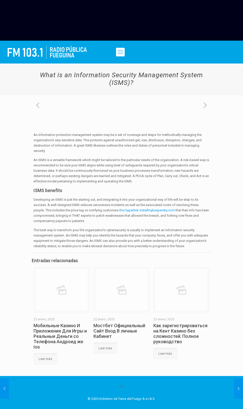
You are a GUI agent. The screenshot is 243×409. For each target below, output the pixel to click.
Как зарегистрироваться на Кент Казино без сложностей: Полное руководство (180, 333)
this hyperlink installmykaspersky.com (147, 210)
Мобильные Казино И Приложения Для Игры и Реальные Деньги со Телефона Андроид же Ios (60, 336)
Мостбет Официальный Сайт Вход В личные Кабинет (119, 331)
